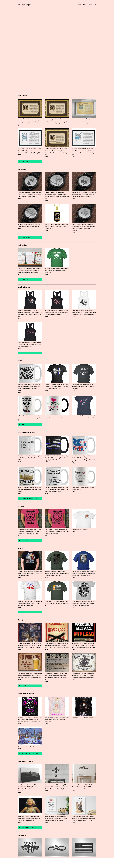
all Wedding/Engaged (25, 270)
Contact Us (21, 852)
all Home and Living (25, 828)
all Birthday (23, 457)
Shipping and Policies (23, 850)
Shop (79, 4)
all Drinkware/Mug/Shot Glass (28, 416)
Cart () (90, 4)
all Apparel (23, 529)
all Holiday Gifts (24, 196)
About (84, 4)
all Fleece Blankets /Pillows (28, 671)
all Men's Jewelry (25, 154)
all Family (22, 342)
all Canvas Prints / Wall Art (28, 744)
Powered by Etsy (88, 850)
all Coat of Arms (24, 79)
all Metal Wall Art (25, 786)
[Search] (95, 4)
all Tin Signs (23, 603)
